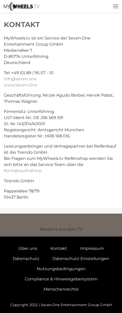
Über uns (27, 248)
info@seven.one (20, 78)
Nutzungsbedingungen (61, 268)
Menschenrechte (61, 289)
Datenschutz (26, 258)
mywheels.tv (21, 6)
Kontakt (58, 248)
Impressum (92, 248)
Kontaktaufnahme (23, 170)
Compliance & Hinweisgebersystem (61, 279)
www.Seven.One (20, 85)
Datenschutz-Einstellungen (80, 258)
